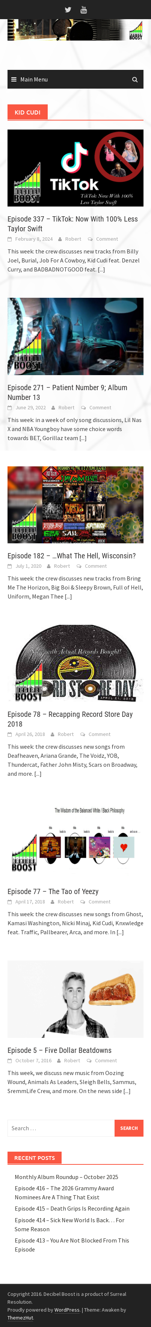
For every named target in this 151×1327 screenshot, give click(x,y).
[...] (101, 269)
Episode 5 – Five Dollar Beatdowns (60, 1050)
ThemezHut (20, 1317)
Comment (107, 238)
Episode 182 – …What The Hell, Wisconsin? (72, 555)
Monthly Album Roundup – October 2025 (66, 1177)
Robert (73, 238)
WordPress (67, 1309)
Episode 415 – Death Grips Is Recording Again (72, 1208)
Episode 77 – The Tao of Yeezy (53, 891)
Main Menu (34, 79)
